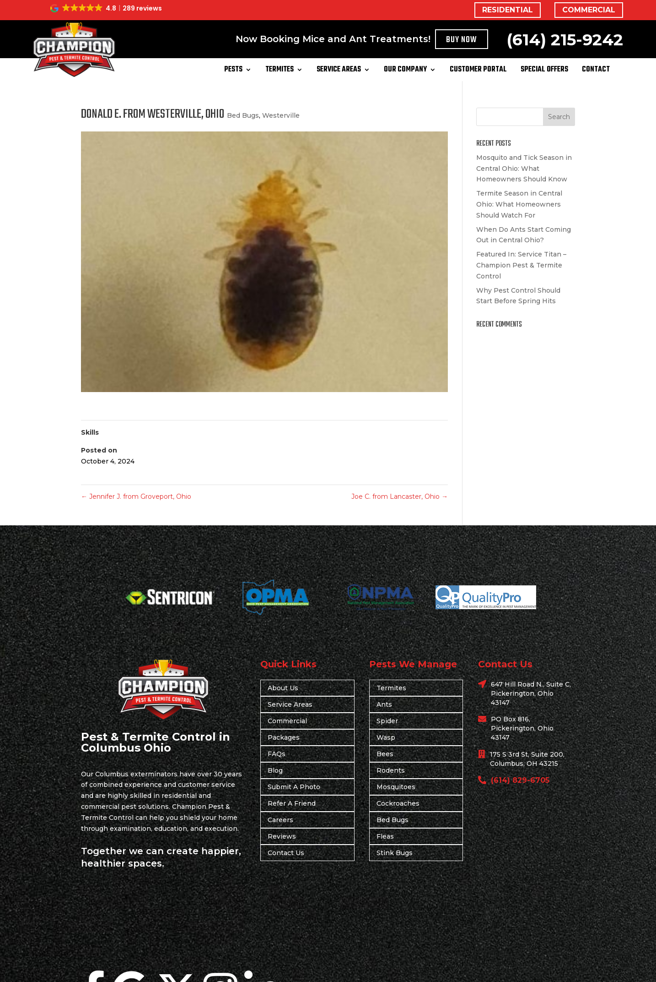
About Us (283, 688)
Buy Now (461, 40)
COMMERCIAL (588, 9)
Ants (384, 704)
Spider (387, 721)
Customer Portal (478, 71)
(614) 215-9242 (564, 39)
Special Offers (544, 71)
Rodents (390, 770)
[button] (106, 8)
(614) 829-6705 (520, 780)
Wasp (385, 737)
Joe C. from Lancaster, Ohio (399, 496)
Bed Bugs (243, 115)
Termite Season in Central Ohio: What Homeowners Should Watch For (519, 204)
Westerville (281, 115)
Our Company (405, 71)
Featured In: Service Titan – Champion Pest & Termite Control (521, 265)
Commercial (287, 721)
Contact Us (286, 853)
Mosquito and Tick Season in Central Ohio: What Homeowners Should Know (524, 168)
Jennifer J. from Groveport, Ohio (136, 496)
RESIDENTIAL (507, 9)
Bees (384, 754)
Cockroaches (397, 803)
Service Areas (339, 71)
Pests (233, 71)
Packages (284, 737)
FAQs (276, 754)
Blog (275, 770)
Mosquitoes (395, 787)
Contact (596, 71)
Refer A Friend (292, 803)
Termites (279, 71)
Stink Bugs (394, 853)
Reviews (282, 836)
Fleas (385, 836)
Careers (280, 820)
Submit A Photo (294, 787)
